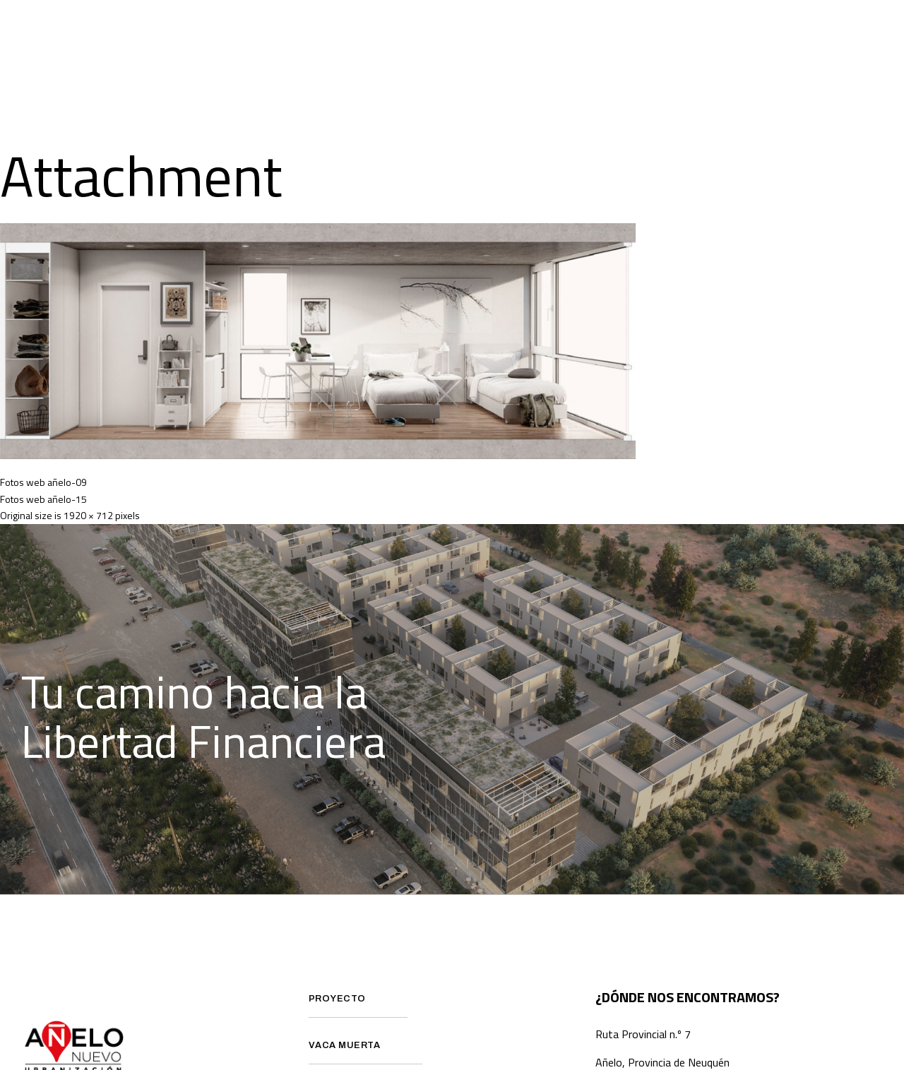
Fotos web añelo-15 (43, 499)
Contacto (567, 83)
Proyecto (298, 27)
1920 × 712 (88, 515)
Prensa (808, 27)
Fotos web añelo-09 (43, 482)
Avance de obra (711, 27)
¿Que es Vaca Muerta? (418, 27)
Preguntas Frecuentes (572, 27)
